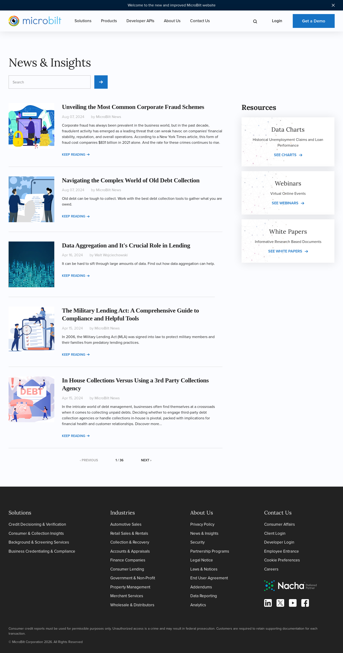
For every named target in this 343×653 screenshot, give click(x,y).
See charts (285, 155)
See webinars (285, 203)
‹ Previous (89, 460)
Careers (271, 569)
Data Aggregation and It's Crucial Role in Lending (126, 245)
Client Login (274, 533)
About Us (172, 21)
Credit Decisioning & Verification (37, 524)
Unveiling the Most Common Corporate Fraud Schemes (133, 106)
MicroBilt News (108, 116)
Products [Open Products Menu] (109, 21)
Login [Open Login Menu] (277, 21)
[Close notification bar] (333, 5)
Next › (146, 460)
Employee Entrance (281, 551)
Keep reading (76, 154)
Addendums (201, 587)
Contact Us (200, 21)
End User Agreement (209, 578)
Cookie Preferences (282, 560)
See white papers (285, 251)
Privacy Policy (202, 524)
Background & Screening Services (39, 542)
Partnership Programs (209, 551)
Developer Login (279, 542)
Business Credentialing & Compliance (42, 551)
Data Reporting (203, 596)
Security (197, 542)
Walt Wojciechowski (111, 255)
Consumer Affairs (279, 524)
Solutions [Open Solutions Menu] (83, 21)
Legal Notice (201, 560)
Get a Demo (313, 21)
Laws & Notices (203, 569)
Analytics (198, 605)
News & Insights (204, 533)
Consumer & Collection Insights (36, 533)
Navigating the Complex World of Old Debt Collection (130, 180)
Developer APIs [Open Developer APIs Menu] (140, 21)
